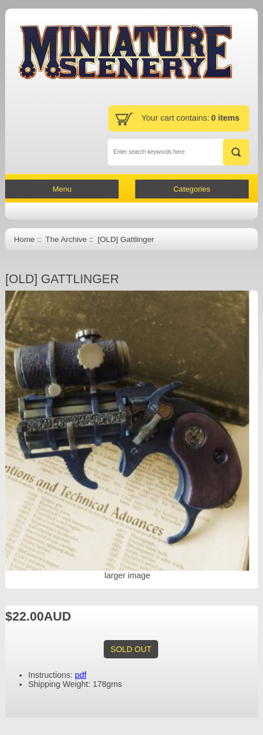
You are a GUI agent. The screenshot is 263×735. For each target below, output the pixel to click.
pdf (81, 675)
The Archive (66, 239)
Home (24, 239)
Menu (62, 189)
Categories (191, 189)
